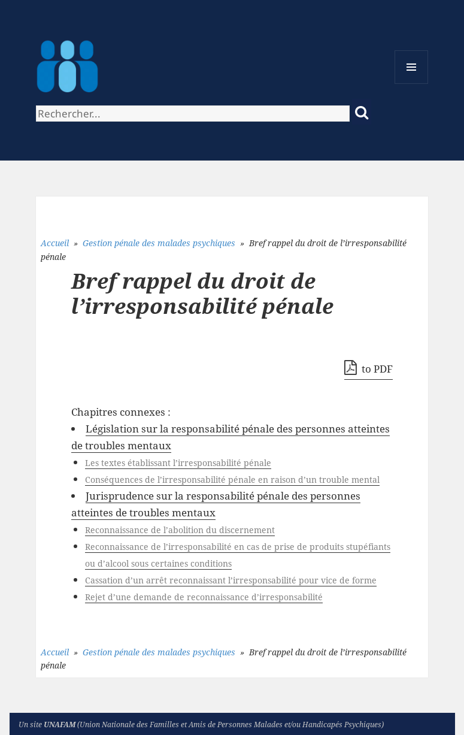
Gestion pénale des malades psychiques (159, 243)
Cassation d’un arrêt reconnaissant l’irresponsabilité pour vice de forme (231, 580)
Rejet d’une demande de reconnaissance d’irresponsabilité (204, 597)
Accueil (55, 243)
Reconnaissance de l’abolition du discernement (180, 530)
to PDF (368, 367)
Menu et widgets (411, 83)
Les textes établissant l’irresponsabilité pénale (178, 462)
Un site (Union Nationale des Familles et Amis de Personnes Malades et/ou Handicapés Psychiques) (201, 724)
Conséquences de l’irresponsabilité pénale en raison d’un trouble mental (232, 479)
